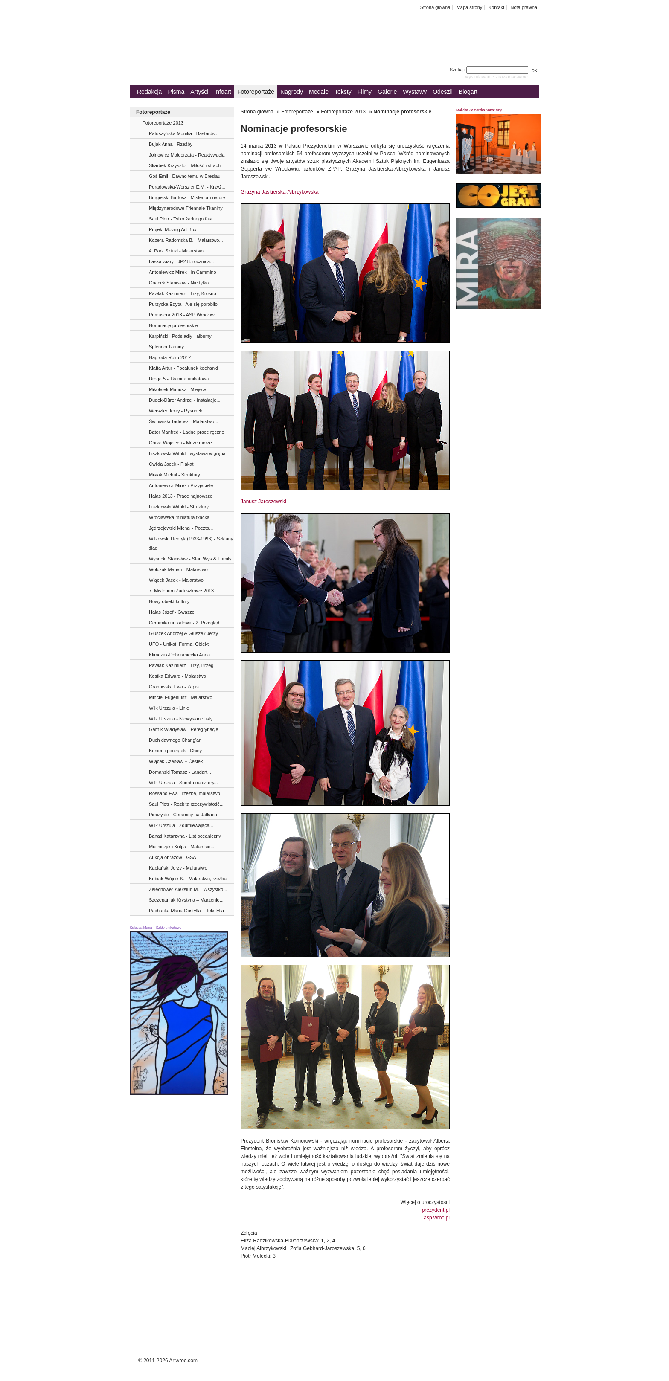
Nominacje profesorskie (173, 325)
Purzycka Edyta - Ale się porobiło (183, 304)
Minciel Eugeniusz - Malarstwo (180, 697)
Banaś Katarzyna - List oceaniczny (185, 835)
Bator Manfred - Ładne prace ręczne (186, 432)
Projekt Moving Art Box (172, 229)
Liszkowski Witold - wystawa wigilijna (187, 453)
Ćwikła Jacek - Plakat (171, 464)
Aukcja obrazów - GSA (172, 857)
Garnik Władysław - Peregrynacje (183, 729)
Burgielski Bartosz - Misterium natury (187, 197)
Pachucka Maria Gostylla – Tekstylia (186, 910)
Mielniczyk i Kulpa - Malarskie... (181, 846)
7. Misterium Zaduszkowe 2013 (181, 590)
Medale (319, 91)
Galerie (387, 91)
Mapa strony (470, 7)
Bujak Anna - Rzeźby (170, 144)
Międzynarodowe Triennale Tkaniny (186, 208)
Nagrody (291, 91)
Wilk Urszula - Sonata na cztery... (183, 782)
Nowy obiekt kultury (169, 601)
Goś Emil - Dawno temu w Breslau (185, 176)
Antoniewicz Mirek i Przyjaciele (181, 485)
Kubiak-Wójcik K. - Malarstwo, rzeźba (188, 878)
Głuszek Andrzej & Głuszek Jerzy (183, 633)
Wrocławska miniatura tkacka (179, 517)
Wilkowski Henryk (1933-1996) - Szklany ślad (191, 543)
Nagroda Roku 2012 (170, 357)
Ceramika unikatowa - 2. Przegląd (184, 622)
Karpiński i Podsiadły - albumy (180, 336)
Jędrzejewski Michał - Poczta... (181, 528)
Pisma (176, 91)
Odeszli (443, 91)
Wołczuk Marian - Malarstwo (178, 569)
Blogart (468, 91)
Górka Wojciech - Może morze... (182, 442)
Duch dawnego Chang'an (175, 740)
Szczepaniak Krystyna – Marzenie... (186, 899)
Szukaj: (489, 69)
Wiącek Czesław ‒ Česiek (176, 761)
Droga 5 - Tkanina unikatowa (179, 378)
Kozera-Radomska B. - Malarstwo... (186, 240)
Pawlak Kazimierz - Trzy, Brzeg (181, 665)
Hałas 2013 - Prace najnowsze (180, 496)
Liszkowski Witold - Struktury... (180, 506)
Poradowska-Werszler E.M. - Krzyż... (187, 186)
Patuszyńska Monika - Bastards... (183, 133)
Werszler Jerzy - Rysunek (175, 410)
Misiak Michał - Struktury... (176, 474)
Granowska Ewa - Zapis (174, 686)
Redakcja (149, 91)
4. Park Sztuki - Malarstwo (176, 250)
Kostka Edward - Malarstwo (177, 676)
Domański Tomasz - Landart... (180, 772)
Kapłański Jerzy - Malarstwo (178, 867)
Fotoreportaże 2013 (163, 122)
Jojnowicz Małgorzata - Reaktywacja (186, 154)
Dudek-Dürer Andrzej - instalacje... (185, 400)
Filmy (365, 91)
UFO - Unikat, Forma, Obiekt (179, 644)
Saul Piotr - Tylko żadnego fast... (182, 218)
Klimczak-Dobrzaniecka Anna (179, 654)
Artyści (199, 91)
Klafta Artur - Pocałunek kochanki (183, 368)
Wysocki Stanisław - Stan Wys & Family (190, 558)
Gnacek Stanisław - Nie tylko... (180, 282)
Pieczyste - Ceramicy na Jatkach (183, 814)
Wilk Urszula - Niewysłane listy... (182, 718)
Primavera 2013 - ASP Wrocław (182, 314)
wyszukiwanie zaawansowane (496, 76)
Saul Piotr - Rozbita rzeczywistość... (186, 804)
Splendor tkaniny (166, 346)
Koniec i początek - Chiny (175, 750)
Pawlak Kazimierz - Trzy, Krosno (182, 293)
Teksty (343, 91)
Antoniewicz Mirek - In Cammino (182, 272)
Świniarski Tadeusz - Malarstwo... (183, 421)
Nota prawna (523, 7)
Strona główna (435, 7)
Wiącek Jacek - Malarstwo (176, 580)
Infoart (222, 91)
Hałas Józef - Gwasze (172, 612)
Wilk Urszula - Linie (169, 708)
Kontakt (496, 7)
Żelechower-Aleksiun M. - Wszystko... (188, 889)
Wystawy (415, 91)
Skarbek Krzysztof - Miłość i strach (185, 165)
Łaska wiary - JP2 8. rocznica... (181, 261)
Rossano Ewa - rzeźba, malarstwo (184, 793)
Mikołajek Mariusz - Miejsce (177, 389)
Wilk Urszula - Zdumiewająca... (181, 825)
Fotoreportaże (255, 91)
